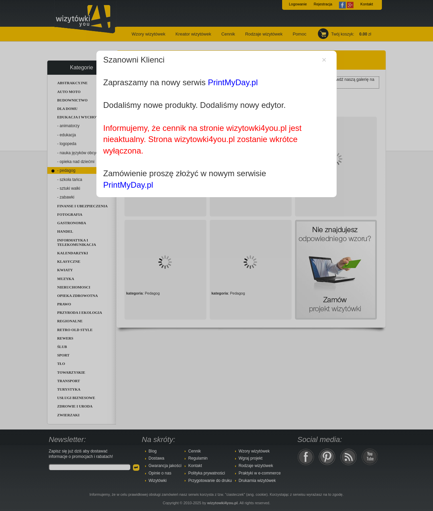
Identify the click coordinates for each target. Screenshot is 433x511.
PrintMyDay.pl (233, 82)
